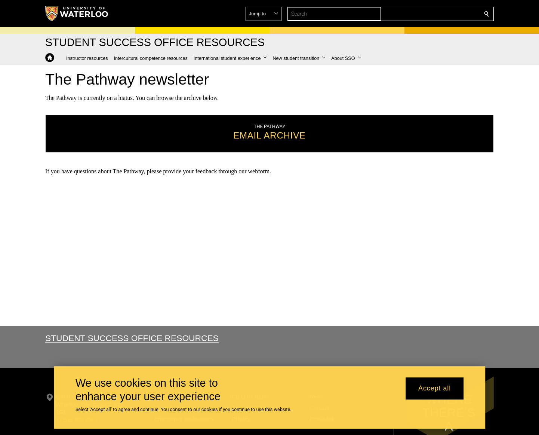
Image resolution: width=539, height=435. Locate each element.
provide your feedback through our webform (216, 171)
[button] (432, 14)
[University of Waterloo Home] (77, 13)
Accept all (434, 388)
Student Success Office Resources (132, 338)
